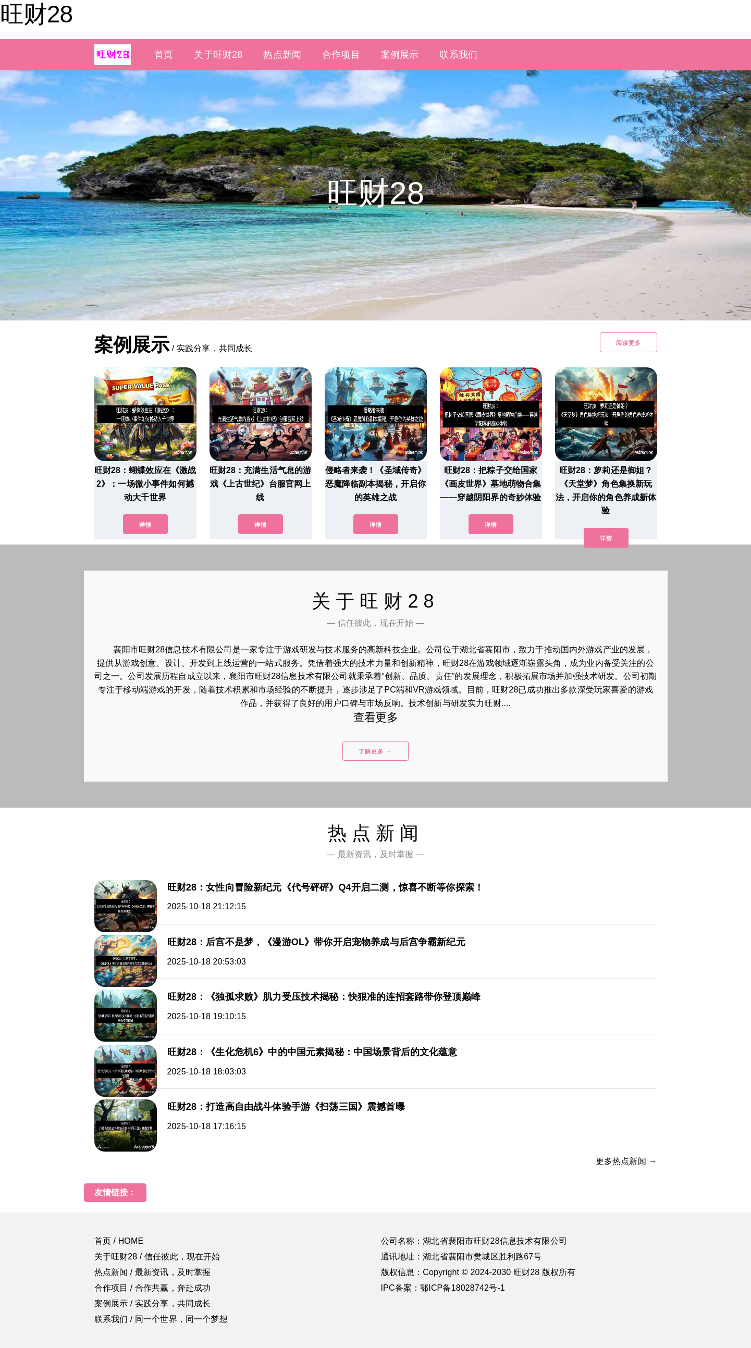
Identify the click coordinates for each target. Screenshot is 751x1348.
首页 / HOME (119, 1240)
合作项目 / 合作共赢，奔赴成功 (152, 1287)
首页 (163, 55)
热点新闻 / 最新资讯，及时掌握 (152, 1272)
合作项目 (341, 55)
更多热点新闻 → (626, 1161)
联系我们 (458, 55)
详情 (145, 525)
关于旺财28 (218, 55)
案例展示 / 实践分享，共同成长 (152, 1303)
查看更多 (375, 717)
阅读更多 (628, 343)
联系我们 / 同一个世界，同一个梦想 (161, 1319)
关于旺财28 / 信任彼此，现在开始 (157, 1256)
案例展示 (400, 55)
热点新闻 (282, 55)
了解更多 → (375, 751)
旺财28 (36, 14)
